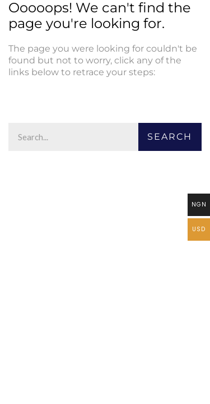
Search (169, 136)
